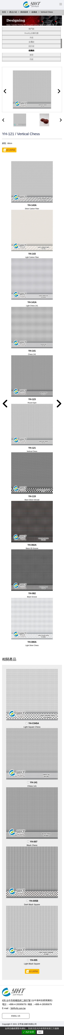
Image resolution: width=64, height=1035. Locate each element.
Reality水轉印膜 (31, 33)
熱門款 (31, 29)
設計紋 (31, 46)
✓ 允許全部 (28, 1032)
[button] (5, 91)
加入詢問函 (10, 150)
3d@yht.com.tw (18, 1008)
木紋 (31, 37)
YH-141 (33, 782)
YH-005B (33, 901)
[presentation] (3, 120)
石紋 (31, 59)
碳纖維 (31, 50)
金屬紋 (31, 42)
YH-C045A (33, 723)
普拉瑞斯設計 (43, 1024)
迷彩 (31, 55)
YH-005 (33, 960)
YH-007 (33, 842)
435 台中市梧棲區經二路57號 (16, 1000)
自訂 (40, 1032)
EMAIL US (15, 1016)
